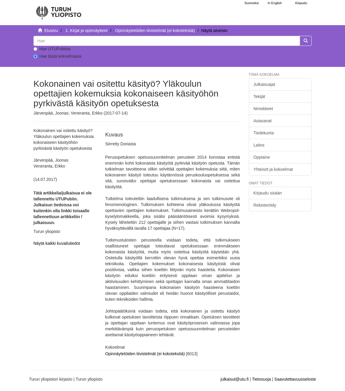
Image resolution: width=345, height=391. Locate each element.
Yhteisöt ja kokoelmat (273, 169)
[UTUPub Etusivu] (58, 10)
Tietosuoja (261, 379)
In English (274, 3)
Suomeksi (251, 3)
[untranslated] (166, 41)
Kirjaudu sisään (268, 193)
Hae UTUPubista (51, 48)
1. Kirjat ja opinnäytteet (86, 30)
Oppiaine (262, 157)
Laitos (259, 145)
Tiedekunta (264, 133)
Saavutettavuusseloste (295, 379)
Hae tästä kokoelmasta (57, 56)
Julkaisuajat (264, 84)
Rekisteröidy (265, 205)
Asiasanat (263, 120)
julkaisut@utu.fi (234, 379)
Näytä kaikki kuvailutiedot (56, 243)
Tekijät (259, 96)
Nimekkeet (263, 108)
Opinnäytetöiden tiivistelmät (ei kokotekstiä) (155, 30)
